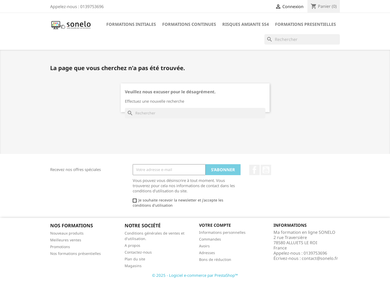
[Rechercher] (302, 39)
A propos (132, 245)
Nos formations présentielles (75, 253)
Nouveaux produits (67, 233)
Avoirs (204, 245)
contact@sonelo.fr (320, 258)
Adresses (207, 252)
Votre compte (215, 225)
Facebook (254, 170)
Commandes (210, 239)
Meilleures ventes (65, 239)
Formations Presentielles (305, 24)
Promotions (60, 246)
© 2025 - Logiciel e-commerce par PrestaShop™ (195, 275)
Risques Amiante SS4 (245, 24)
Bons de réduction (215, 259)
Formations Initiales (131, 24)
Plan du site (135, 258)
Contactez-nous (138, 252)
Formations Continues (189, 24)
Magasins (133, 265)
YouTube (266, 170)
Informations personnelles (222, 232)
